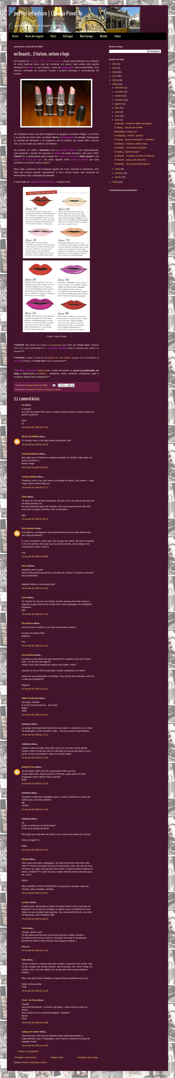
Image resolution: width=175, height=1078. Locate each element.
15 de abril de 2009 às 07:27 (35, 487)
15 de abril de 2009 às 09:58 (35, 556)
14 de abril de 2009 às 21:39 (35, 427)
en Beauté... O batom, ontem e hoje (130, 144)
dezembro (120, 87)
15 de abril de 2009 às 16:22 (35, 689)
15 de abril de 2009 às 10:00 (35, 588)
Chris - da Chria (29, 1000)
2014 (115, 64)
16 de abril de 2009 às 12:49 (35, 991)
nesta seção (44, 370)
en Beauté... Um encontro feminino (130, 148)
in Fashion (48, 389)
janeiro (118, 177)
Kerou (25, 566)
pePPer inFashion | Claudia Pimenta (48, 14)
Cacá (24, 928)
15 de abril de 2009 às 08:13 (35, 519)
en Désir (39, 389)
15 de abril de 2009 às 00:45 (35, 444)
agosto (118, 104)
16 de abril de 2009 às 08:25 (35, 919)
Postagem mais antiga (87, 1057)
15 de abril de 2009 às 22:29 (35, 809)
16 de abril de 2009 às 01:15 (35, 850)
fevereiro (119, 173)
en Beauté (30, 389)
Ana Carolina (28, 655)
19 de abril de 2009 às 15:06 (35, 1045)
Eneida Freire (28, 767)
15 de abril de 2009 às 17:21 (35, 735)
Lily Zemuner (28, 528)
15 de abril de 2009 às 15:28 (35, 646)
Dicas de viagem (34, 36)
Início (15, 36)
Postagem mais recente (26, 1057)
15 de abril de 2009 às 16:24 (35, 715)
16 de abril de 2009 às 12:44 (35, 950)
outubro (118, 96)
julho (117, 108)
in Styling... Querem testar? (126, 152)
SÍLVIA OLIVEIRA (30, 436)
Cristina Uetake (29, 477)
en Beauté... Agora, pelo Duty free (130, 160)
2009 (115, 84)
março (118, 169)
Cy (23, 405)
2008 (115, 182)
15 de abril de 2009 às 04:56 (35, 467)
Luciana (25, 902)
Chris (24, 497)
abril (117, 120)
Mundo (103, 36)
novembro (120, 92)
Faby (24, 960)
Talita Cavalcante (30, 698)
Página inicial (57, 1057)
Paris (53, 36)
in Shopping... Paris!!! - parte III (128, 135)
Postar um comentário (28, 1051)
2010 (115, 80)
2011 (115, 76)
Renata (25, 859)
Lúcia (24, 597)
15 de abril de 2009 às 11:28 (35, 614)
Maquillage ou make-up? (125, 131)
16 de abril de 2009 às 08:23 (35, 893)
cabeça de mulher (30, 1032)
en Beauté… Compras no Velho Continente (134, 156)
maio (117, 116)
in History (57, 389)
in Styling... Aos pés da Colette (128, 127)
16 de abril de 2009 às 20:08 (35, 1022)
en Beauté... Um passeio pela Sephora (132, 164)
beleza (42, 373)
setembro (119, 100)
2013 (115, 68)
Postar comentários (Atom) (34, 1062)
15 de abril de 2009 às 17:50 (35, 758)
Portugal (68, 36)
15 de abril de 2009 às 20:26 (35, 783)
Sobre (117, 36)
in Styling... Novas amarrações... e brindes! (134, 139)
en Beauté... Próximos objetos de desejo (133, 123)
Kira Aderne (27, 623)
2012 (115, 72)
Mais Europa (86, 36)
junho (118, 112)
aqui (45, 162)
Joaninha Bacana (30, 454)
